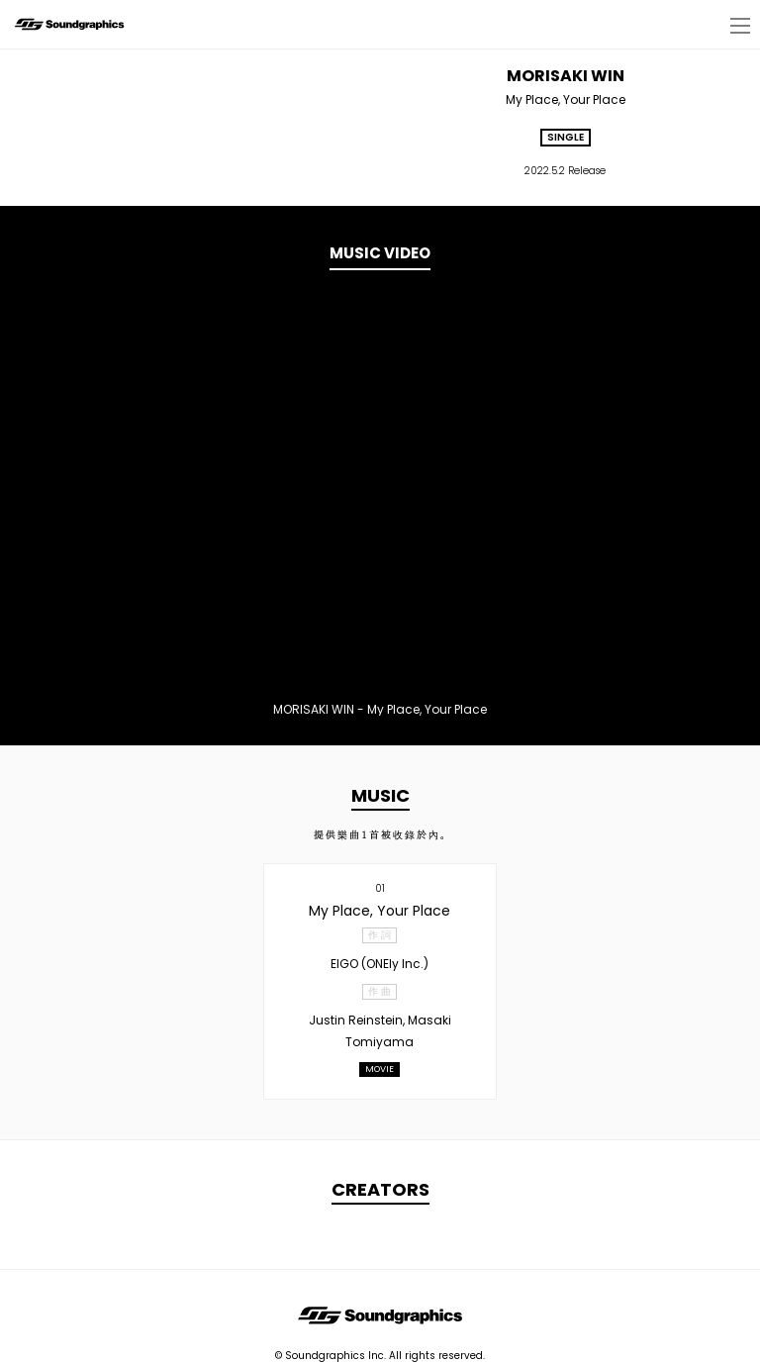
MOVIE (379, 1069)
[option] (380, 493)
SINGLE (565, 137)
